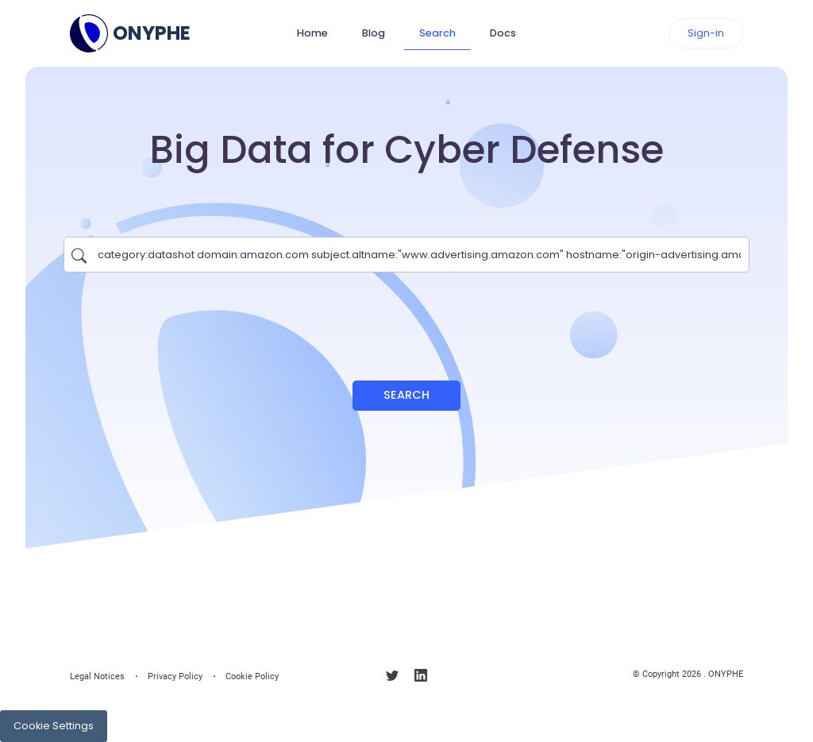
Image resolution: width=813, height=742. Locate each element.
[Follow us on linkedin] (420, 679)
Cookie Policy (252, 676)
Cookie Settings (53, 725)
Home (312, 33)
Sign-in (706, 33)
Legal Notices (97, 676)
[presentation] (406, 319)
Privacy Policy (175, 676)
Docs (503, 33)
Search (437, 33)
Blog (373, 33)
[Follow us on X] (392, 679)
